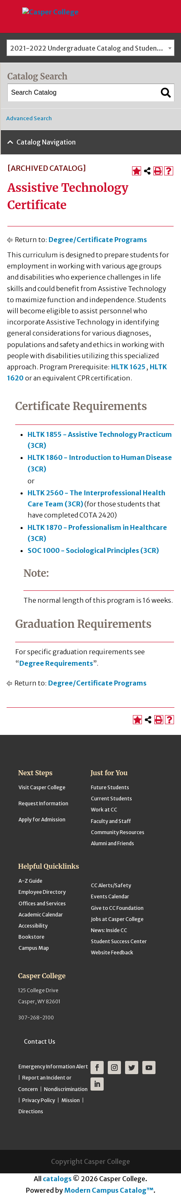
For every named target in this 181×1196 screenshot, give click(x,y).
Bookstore (31, 937)
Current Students (111, 798)
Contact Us (39, 1041)
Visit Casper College (42, 787)
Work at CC (104, 810)
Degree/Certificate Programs (98, 239)
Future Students (110, 787)
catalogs (57, 1179)
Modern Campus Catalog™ (108, 1190)
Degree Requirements (56, 663)
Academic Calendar (41, 915)
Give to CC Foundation (117, 908)
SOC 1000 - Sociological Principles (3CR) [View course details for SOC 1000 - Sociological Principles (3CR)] (93, 550)
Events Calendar (110, 896)
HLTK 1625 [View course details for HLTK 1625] (128, 367)
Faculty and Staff (111, 821)
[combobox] (90, 48)
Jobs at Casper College (117, 919)
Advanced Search (29, 118)
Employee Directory (42, 892)
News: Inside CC (109, 930)
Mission (70, 1100)
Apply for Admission (42, 819)
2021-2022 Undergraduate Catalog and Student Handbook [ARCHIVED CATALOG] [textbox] (92, 48)
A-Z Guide (30, 881)
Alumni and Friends (112, 843)
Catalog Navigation (46, 142)
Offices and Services (42, 903)
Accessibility (33, 926)
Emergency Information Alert (53, 1066)
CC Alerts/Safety (111, 885)
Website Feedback (112, 952)
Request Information (43, 803)
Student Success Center (119, 941)
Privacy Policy (38, 1100)
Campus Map (34, 948)
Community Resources (117, 832)
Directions (31, 1111)
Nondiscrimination (66, 1089)
